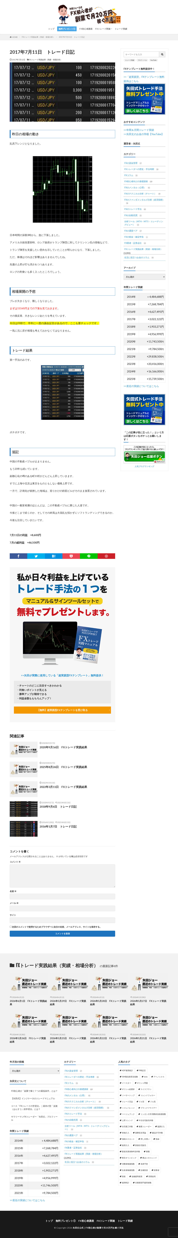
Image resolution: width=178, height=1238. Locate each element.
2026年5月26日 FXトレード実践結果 (28, 1040)
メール (14, 903)
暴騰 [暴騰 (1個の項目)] (148, 1151)
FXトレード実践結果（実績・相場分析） (38, 37)
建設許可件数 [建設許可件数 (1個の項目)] (157, 1133)
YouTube (153, 60)
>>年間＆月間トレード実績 (139, 129)
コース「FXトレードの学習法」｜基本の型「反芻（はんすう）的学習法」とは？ (34, 1107)
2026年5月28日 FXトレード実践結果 (108, 1003)
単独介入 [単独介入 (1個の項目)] (125, 1133)
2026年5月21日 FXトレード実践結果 (148, 1040)
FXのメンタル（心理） (137, 187)
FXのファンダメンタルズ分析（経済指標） (144, 201)
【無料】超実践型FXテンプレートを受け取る (62, 710)
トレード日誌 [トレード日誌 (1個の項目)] (127, 1101)
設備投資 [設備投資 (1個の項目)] (144, 1170)
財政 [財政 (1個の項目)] (124, 1176)
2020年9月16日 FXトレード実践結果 (63, 747)
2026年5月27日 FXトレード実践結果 (148, 1003)
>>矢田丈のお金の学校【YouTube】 (144, 134)
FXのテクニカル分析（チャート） (142, 193)
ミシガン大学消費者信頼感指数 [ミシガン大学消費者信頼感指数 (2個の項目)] (153, 1114)
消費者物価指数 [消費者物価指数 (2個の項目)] (128, 1164)
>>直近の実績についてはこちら (141, 386)
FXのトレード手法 (135, 209)
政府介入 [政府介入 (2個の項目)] (125, 1145)
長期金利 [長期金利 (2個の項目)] (152, 1176)
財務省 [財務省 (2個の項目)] (156, 1170)
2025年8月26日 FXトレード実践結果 (63, 767)
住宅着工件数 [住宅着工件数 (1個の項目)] (127, 1126)
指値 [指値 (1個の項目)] (157, 1139)
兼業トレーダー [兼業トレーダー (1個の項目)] (145, 1126)
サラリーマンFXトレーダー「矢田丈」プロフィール (34, 1118)
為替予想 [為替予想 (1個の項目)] (144, 1164)
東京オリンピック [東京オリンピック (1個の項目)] (129, 1158)
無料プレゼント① (67, 29)
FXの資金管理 (133, 163)
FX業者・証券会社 (135, 243)
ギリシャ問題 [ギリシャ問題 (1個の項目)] (142, 1083)
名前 (13, 891)
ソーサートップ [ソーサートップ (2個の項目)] (128, 1095)
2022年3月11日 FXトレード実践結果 (63, 786)
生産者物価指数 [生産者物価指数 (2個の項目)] (128, 1170)
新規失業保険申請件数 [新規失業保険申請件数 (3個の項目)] (131, 1151)
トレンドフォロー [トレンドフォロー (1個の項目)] (148, 1095)
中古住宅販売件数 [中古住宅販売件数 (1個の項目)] (146, 1120)
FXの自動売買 (133, 215)
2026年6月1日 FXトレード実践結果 (28, 1003)
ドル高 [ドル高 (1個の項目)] (153, 1101)
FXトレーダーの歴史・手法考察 (141, 169)
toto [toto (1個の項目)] (146, 1077)
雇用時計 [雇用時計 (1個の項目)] (125, 1183)
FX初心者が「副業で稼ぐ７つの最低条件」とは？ (34, 1091)
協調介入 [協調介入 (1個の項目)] (161, 1126)
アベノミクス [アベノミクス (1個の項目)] (159, 1077)
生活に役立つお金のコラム (139, 257)
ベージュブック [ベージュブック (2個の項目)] (128, 1114)
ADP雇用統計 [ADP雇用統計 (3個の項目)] (127, 1070)
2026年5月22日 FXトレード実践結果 (108, 1040)
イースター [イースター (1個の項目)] (126, 1083)
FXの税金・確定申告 (136, 237)
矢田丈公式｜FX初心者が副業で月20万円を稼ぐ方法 (98, 1227)
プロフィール (142, 60)
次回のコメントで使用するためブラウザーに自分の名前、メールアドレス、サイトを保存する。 (57, 927)
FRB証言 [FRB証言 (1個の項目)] (142, 1070)
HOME (15, 37)
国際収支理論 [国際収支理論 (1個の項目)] (140, 1133)
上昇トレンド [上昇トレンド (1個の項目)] (127, 1120)
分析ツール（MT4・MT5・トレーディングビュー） (143, 223)
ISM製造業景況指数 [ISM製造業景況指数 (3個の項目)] (130, 1077)
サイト (13, 915)
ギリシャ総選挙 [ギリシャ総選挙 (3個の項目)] (128, 1089)
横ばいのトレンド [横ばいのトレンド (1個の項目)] (149, 1158)
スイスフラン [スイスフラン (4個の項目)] (146, 1089)
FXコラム (131, 175)
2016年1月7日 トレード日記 (58, 826)
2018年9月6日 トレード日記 (58, 806)
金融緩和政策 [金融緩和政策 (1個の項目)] (137, 1176)
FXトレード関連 (102, 29)
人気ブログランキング (144, 466)
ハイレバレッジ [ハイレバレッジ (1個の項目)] (128, 1108)
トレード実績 (121, 29)
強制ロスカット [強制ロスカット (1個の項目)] (128, 1139)
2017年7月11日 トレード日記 (72, 37)
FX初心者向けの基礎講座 (138, 181)
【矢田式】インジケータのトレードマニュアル (33, 1098)
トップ (51, 29)
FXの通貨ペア (133, 230)
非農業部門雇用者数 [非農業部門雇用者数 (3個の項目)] (143, 1183)
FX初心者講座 (85, 29)
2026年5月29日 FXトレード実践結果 (68, 1003)
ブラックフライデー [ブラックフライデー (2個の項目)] (149, 1108)
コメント (15, 862)
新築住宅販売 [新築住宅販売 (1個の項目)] (140, 1145)
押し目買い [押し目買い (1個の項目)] (145, 1139)
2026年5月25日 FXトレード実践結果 (68, 1040)
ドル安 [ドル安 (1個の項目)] (141, 1101)
